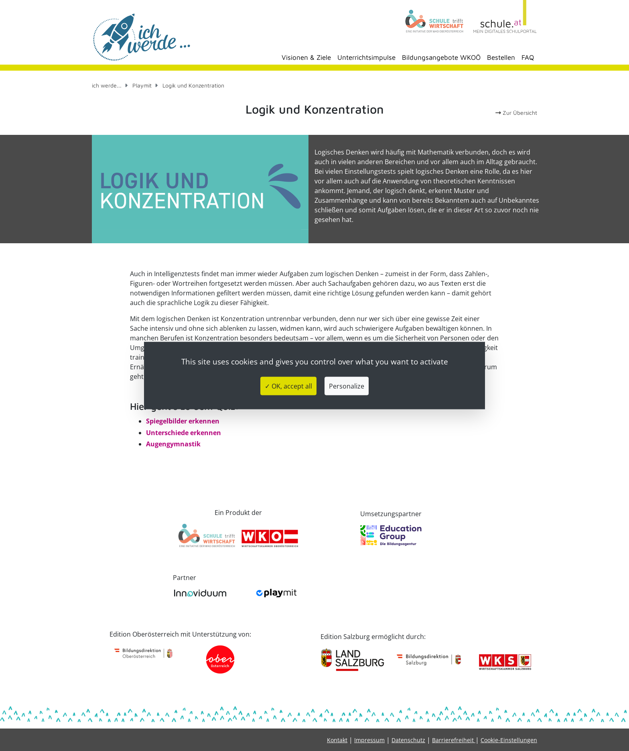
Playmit (142, 85)
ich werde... (107, 85)
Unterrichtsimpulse (366, 57)
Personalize (346, 386)
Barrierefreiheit (453, 740)
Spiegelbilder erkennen (182, 421)
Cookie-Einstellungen (509, 740)
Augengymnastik (173, 444)
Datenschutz (408, 740)
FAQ (527, 57)
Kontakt (337, 740)
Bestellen (501, 57)
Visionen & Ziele (306, 57)
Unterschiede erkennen (183, 432)
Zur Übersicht (516, 112)
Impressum (369, 740)
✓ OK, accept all (288, 386)
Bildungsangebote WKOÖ (441, 57)
